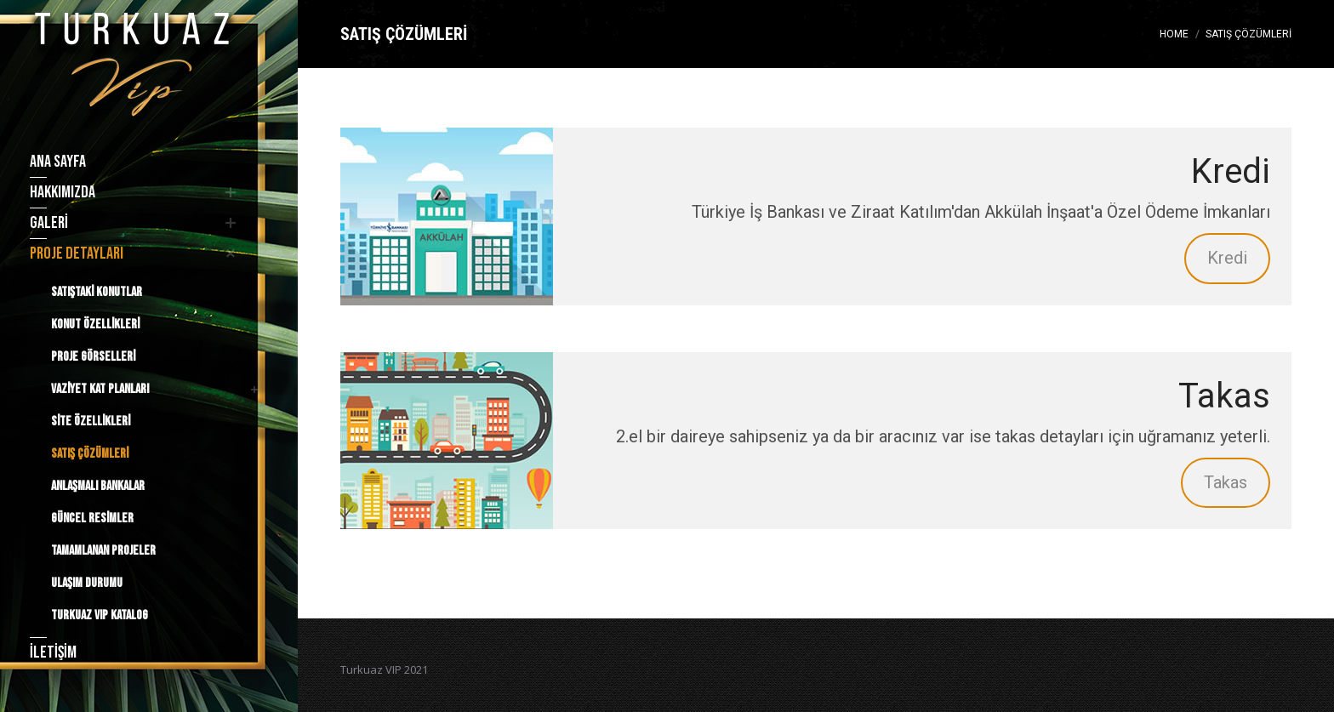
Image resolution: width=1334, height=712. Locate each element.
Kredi (1227, 258)
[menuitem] (130, 161)
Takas (1225, 482)
